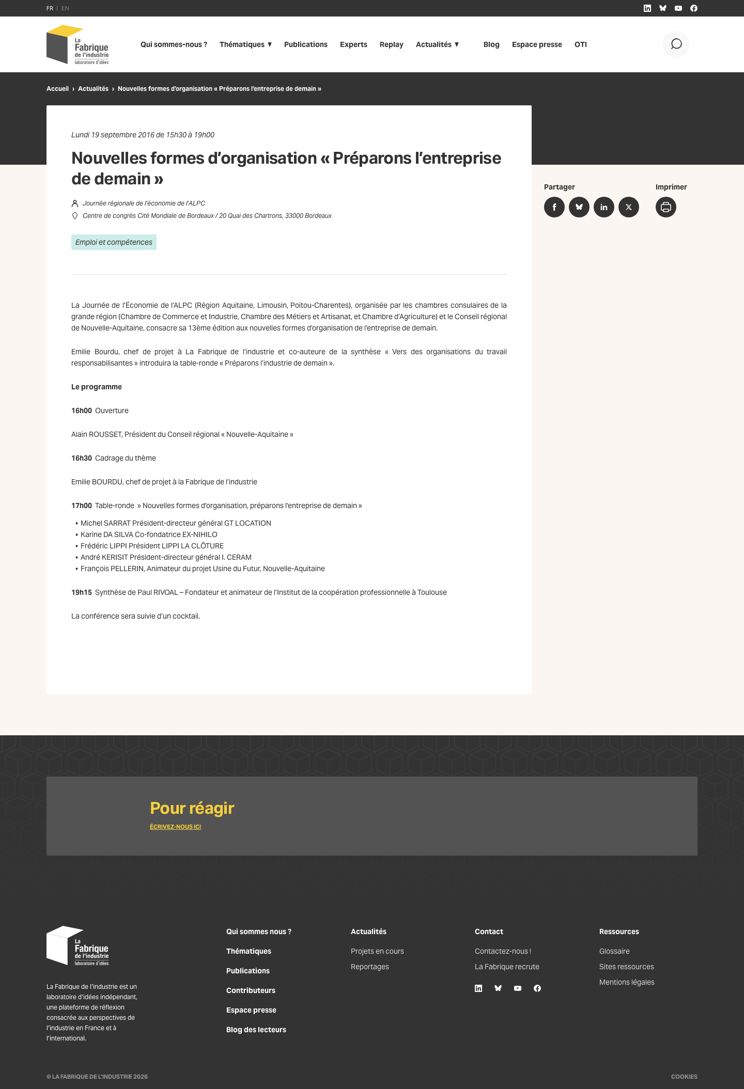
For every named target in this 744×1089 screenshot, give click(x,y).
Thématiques (242, 44)
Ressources (619, 931)
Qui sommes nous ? (258, 931)
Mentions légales (627, 982)
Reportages (370, 966)
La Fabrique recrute (507, 966)
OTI (581, 44)
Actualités (434, 44)
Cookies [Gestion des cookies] (684, 1076)
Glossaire (614, 951)
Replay (392, 44)
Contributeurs (250, 990)
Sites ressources (626, 966)
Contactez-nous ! (503, 951)
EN (65, 8)
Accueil (58, 88)
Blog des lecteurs (256, 1029)
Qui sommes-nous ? (174, 44)
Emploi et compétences (113, 242)
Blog (492, 44)
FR (50, 8)
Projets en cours (377, 951)
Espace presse (537, 44)
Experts (353, 44)
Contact (489, 931)
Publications (306, 44)
